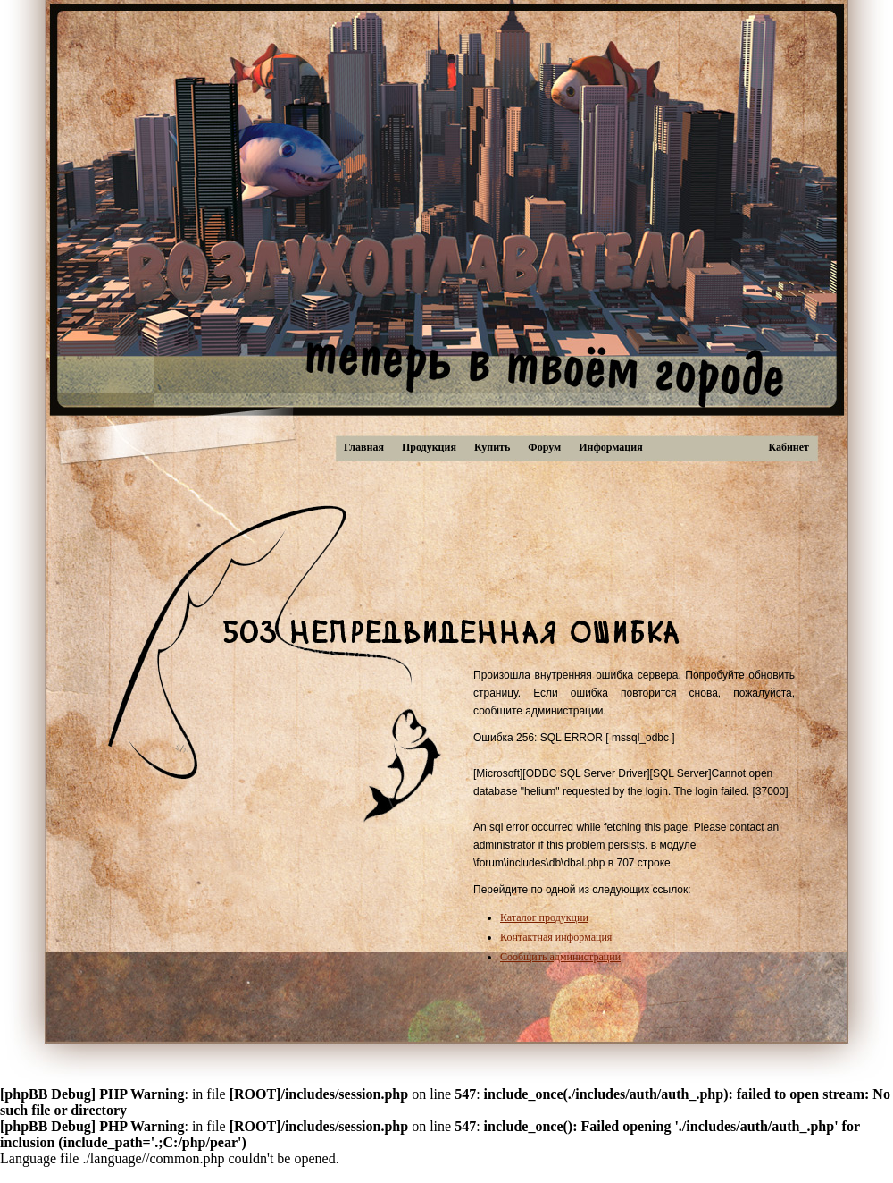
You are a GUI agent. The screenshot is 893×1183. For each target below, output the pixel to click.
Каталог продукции (544, 917)
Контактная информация (556, 937)
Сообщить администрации (560, 957)
